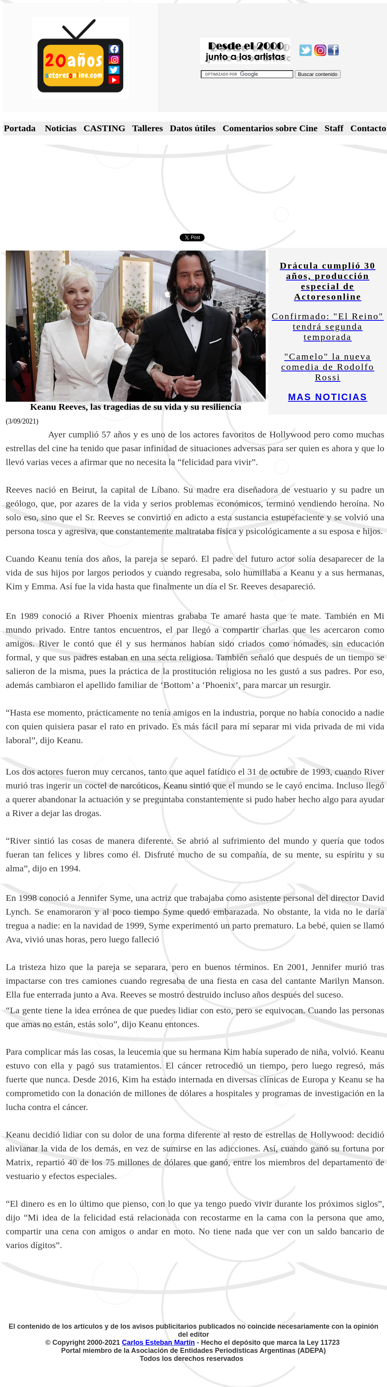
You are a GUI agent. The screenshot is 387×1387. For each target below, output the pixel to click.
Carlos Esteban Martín (158, 1342)
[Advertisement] (193, 189)
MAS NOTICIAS (327, 397)
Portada (20, 128)
